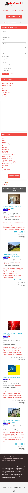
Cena (21, 188)
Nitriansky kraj (5, 89)
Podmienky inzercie (15, 457)
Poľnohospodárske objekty (9, 162)
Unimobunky (5, 153)
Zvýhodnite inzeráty (7, 458)
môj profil (20, 10)
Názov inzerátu (7, 188)
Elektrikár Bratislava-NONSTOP (13, 378)
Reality (5, 184)
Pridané (13, 190)
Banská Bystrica (7, 214)
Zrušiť (11, 73)
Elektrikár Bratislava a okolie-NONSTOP (12, 334)
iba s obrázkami (7, 68)
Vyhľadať (4, 31)
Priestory (4, 147)
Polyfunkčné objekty (7, 160)
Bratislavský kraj (6, 85)
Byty (3, 138)
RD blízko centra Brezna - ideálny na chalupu (11, 421)
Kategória (16, 188)
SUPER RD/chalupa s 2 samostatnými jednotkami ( (12, 255)
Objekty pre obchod (7, 158)
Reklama (15, 458)
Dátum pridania (5, 56)
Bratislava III (6, 383)
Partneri (4, 460)
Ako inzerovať (6, 457)
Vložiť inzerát (14, 17)
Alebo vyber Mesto (6, 37)
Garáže (4, 142)
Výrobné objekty (6, 169)
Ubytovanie (5, 151)
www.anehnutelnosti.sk (16, 469)
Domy (3, 140)
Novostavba (17, 343)
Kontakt (13, 460)
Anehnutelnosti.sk (17, 484)
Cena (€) (4, 62)
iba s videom (6, 70)
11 (16, 471)
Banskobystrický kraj (7, 83)
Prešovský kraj (5, 90)
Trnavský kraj (5, 94)
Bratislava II (6, 340)
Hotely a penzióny (6, 156)
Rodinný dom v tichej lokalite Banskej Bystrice (12, 207)
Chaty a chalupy (6, 144)
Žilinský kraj (5, 96)
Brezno (10, 260)
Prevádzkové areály (7, 163)
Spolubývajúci (5, 149)
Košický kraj (5, 87)
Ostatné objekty (6, 171)
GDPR (8, 460)
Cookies (21, 458)
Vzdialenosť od (18, 214)
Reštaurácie (5, 165)
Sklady (3, 167)
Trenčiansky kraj (6, 92)
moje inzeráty (5, 10)
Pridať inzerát (14, 176)
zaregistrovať (13, 10)
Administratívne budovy (8, 154)
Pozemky (4, 146)
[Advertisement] (14, 116)
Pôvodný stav (18, 428)
